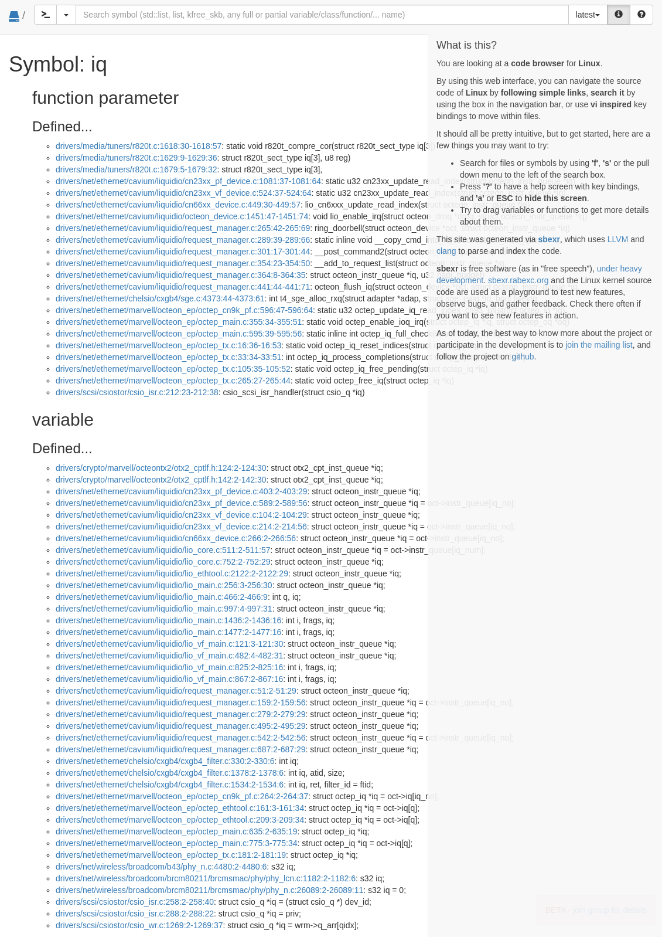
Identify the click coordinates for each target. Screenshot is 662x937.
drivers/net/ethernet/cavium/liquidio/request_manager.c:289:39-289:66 (183, 240)
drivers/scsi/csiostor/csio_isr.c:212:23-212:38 (137, 392)
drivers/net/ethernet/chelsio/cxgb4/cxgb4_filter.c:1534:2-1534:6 (170, 784)
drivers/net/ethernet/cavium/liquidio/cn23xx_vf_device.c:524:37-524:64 (184, 193)
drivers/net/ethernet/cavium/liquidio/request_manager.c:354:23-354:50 (183, 263)
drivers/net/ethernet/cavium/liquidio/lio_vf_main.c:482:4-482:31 (169, 655)
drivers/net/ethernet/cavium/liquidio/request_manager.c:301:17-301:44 (183, 251)
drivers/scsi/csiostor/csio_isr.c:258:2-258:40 (135, 902)
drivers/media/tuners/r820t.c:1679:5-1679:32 (136, 169)
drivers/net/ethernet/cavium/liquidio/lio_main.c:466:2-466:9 (162, 597)
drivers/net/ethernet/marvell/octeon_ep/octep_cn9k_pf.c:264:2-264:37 (182, 796)
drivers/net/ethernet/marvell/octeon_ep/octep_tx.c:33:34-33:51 (168, 357)
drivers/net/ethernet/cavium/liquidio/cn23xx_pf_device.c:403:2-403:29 (182, 491)
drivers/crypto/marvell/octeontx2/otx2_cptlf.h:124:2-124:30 (161, 468)
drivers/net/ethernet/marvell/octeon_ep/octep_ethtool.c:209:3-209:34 (180, 819)
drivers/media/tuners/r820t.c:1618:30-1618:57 (138, 146)
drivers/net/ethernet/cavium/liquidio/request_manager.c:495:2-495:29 (180, 726)
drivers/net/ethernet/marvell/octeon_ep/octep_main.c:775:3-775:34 (176, 843)
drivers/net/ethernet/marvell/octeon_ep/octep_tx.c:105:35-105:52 (173, 369)
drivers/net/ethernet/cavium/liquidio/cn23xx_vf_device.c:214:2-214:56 (181, 526)
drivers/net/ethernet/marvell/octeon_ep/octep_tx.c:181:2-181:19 (171, 855)
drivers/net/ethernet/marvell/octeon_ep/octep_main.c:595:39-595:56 (179, 333)
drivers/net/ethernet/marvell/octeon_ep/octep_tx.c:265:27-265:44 (173, 380)
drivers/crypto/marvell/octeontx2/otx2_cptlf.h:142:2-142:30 (161, 479)
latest (588, 14)
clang (446, 251)
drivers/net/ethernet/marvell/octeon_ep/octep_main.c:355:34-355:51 (179, 322)
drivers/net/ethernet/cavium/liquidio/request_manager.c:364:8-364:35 (180, 275)
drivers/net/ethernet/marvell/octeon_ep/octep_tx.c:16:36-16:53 (168, 345)
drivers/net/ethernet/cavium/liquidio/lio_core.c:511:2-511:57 (163, 550)
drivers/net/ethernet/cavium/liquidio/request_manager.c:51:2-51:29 (176, 690)
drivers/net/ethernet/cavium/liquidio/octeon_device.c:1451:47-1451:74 (182, 216)
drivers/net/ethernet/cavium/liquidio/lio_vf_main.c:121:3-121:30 (169, 644)
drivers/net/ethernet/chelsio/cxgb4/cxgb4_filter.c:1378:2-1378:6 (170, 773)
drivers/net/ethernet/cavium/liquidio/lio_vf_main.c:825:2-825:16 (169, 667)
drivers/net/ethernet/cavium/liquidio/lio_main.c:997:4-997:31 (164, 608)
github (522, 356)
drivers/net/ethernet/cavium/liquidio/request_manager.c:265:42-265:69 (183, 228)
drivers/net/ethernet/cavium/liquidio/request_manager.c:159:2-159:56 (180, 702)
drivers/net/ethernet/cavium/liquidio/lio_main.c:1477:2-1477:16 (168, 632)
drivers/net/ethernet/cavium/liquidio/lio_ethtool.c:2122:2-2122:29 (172, 573)
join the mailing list (598, 344)
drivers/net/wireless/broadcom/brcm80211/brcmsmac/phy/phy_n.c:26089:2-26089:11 (209, 890)
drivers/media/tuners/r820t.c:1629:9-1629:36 (136, 157)
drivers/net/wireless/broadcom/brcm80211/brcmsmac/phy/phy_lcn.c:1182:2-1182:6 (206, 878)
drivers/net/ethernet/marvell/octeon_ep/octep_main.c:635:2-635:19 (176, 831)
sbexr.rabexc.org (518, 280)
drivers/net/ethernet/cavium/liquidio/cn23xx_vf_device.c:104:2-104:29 (181, 515)
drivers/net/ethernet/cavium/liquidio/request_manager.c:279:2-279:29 (180, 714)
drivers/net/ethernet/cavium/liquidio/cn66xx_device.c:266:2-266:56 (176, 538)
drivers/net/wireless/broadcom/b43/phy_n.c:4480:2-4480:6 (161, 866)
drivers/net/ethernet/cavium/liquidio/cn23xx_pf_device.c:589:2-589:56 (182, 503)
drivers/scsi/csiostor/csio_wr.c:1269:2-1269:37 (139, 925)
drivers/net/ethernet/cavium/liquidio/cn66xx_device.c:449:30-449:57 (178, 204)
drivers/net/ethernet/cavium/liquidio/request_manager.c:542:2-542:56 (180, 737)
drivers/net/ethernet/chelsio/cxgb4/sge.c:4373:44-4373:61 (160, 298)
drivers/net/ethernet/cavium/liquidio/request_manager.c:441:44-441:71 (183, 286)
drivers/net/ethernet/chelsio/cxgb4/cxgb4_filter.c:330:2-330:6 (165, 761)
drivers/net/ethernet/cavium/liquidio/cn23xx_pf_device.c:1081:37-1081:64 (188, 181)
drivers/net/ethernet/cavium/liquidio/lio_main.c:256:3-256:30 (164, 585)
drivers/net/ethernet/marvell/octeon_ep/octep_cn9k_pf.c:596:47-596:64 (184, 310)
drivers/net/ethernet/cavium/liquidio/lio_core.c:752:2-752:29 (163, 561)
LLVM (618, 239)
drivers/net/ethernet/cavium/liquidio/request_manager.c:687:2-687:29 (180, 749)
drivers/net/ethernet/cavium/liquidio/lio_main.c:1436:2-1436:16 (168, 620)
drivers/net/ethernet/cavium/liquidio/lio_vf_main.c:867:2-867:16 (169, 679)
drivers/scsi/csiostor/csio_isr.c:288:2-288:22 (135, 913)
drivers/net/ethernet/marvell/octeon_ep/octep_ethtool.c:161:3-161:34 (180, 808)
